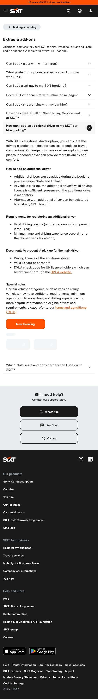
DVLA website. (61, 272)
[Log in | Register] (91, 11)
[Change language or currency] (80, 11)
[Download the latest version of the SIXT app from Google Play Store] (42, 651)
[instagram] (81, 459)
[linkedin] (90, 459)
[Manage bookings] (69, 11)
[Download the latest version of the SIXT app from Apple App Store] (14, 651)
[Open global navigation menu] (5, 10)
